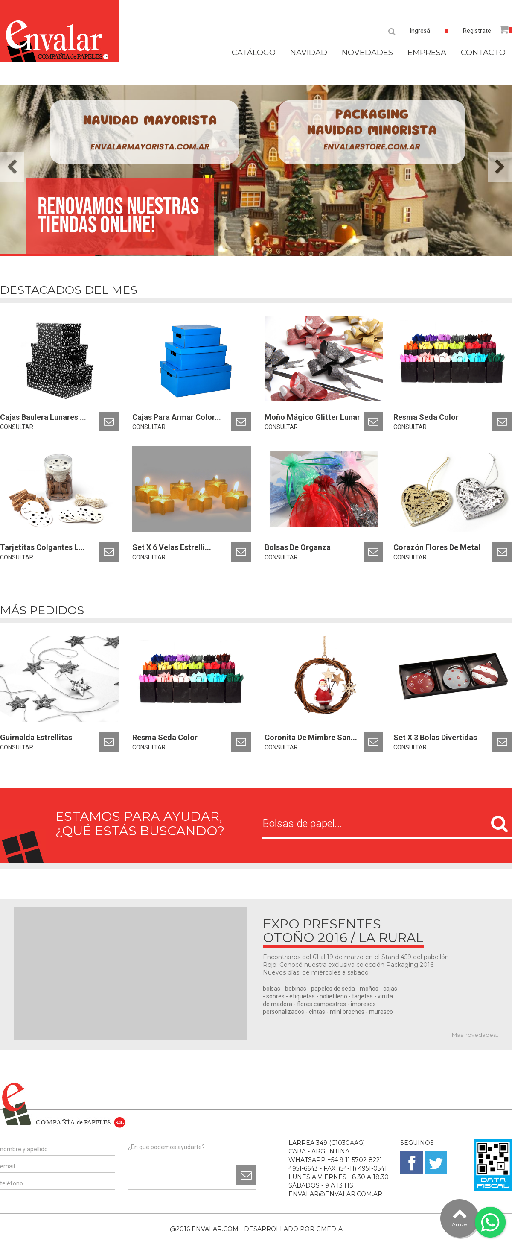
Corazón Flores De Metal (436, 547)
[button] (12, 167)
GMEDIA (329, 1229)
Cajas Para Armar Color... (176, 417)
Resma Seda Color (426, 417)
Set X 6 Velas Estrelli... (171, 547)
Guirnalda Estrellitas (36, 737)
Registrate (477, 30)
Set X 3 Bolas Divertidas (435, 737)
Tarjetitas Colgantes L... (42, 547)
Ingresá (420, 30)
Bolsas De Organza (298, 547)
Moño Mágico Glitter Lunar (312, 417)
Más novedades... (476, 1034)
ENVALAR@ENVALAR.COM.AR (335, 1194)
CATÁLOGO (254, 52)
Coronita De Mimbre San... (311, 737)
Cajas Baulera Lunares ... (43, 417)
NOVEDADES (367, 52)
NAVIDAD (308, 52)
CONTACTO (483, 52)
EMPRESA (426, 52)
